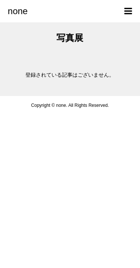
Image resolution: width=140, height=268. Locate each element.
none (18, 11)
